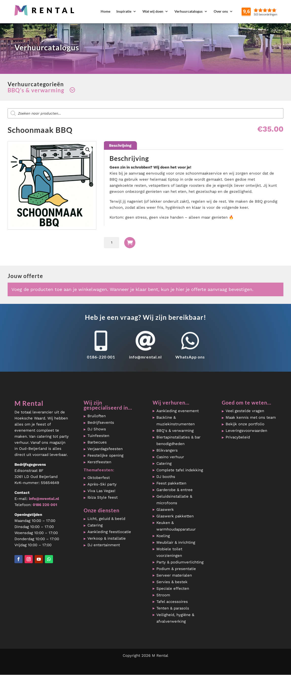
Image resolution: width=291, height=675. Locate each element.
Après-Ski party (102, 484)
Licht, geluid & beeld (106, 518)
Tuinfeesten (98, 435)
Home (105, 11)
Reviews (272, 11)
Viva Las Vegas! (101, 491)
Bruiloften (96, 416)
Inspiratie (123, 11)
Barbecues (97, 442)
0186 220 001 (45, 504)
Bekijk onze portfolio (245, 424)
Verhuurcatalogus (188, 11)
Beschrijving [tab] (120, 145)
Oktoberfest (98, 477)
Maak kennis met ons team (251, 417)
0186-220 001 (101, 356)
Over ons (221, 11)
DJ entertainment (103, 545)
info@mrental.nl (145, 356)
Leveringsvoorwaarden (246, 430)
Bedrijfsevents (100, 422)
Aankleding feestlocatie (109, 532)
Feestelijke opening (105, 455)
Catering (95, 525)
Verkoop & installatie (106, 538)
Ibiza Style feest (102, 497)
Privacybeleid (238, 437)
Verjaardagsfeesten (105, 449)
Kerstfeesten (99, 462)
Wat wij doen (152, 11)
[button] (87, 149)
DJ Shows (96, 429)
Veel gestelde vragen (245, 411)
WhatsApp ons (190, 356)
